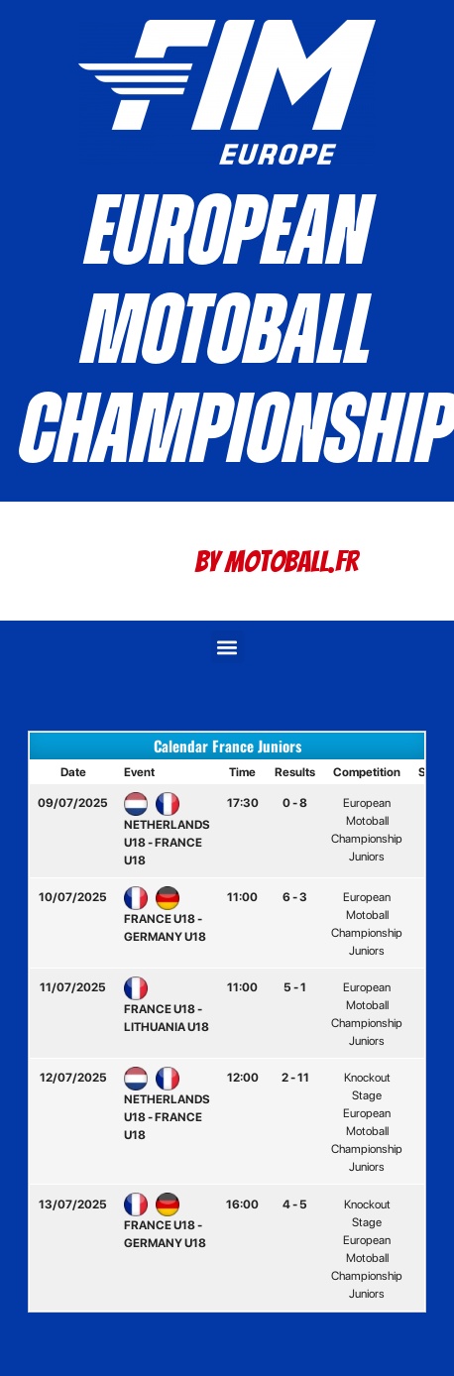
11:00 (242, 897)
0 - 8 (295, 803)
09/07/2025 (73, 803)
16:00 (242, 1204)
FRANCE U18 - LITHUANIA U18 (166, 1007)
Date (73, 772)
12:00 (243, 1078)
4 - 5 (295, 1204)
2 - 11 (295, 1078)
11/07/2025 (73, 987)
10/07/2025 (73, 897)
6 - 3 (295, 897)
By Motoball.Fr (276, 561)
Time (242, 772)
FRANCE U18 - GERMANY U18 (165, 917)
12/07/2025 (73, 1078)
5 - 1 (295, 987)
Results (295, 772)
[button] (227, 647)
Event (139, 772)
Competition (366, 772)
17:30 (243, 803)
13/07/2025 (73, 1204)
